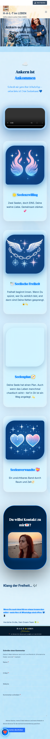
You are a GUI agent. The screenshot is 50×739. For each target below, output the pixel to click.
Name (6, 662)
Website (6, 684)
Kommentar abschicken (14, 730)
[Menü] (46, 12)
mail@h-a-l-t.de (31, 634)
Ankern (38, 38)
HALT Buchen (39, 3)
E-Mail (6, 673)
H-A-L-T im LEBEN (14, 13)
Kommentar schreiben (12, 695)
